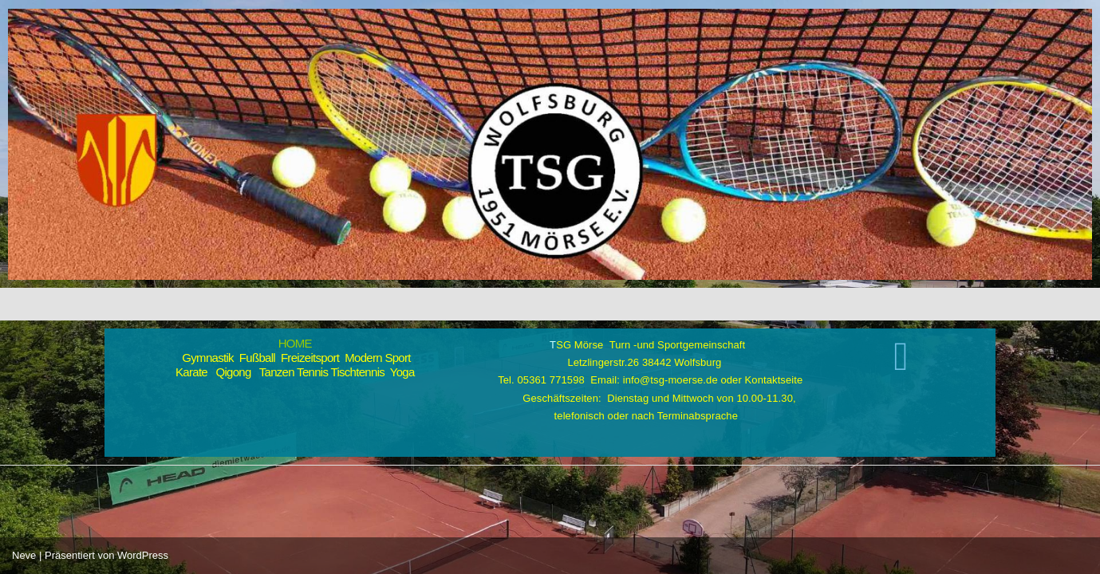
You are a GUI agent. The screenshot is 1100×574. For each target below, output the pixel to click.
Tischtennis (357, 372)
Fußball (257, 357)
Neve (24, 555)
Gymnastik (204, 357)
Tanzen (276, 372)
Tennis (312, 372)
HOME (295, 343)
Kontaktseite (774, 380)
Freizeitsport (310, 357)
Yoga (402, 372)
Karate (191, 372)
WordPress (142, 555)
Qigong (232, 372)
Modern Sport (377, 357)
